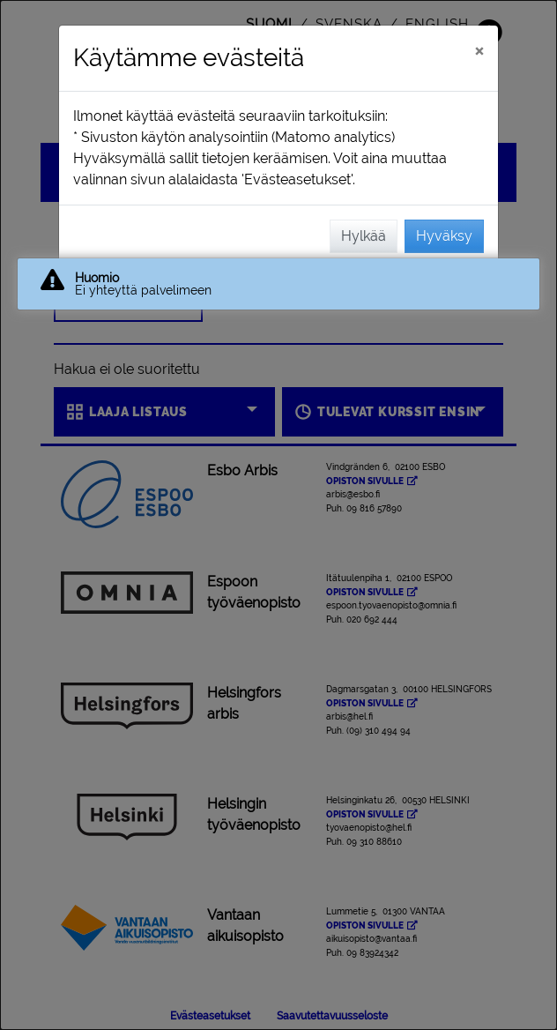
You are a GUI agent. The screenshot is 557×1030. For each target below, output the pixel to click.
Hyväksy (444, 236)
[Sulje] (479, 50)
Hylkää (363, 236)
